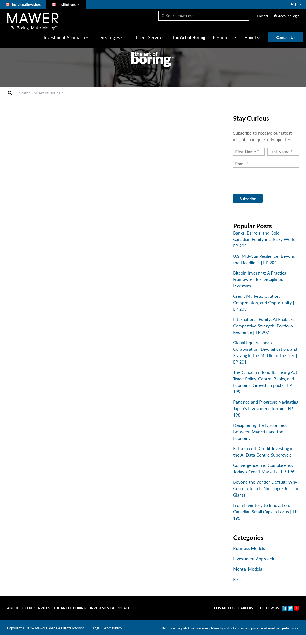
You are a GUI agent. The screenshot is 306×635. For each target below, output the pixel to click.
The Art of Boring (188, 37)
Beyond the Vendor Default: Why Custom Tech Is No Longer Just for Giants (266, 488)
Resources (223, 37)
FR (299, 4)
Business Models (249, 548)
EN (292, 4)
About (250, 37)
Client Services (150, 37)
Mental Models (247, 569)
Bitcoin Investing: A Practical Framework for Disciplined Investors (260, 279)
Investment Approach (64, 37)
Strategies (110, 37)
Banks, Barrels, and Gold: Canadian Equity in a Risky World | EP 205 (265, 239)
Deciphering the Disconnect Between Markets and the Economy (260, 432)
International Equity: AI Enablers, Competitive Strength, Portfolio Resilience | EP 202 (264, 326)
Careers (262, 16)
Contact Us (224, 608)
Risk (237, 579)
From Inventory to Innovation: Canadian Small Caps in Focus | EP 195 (265, 512)
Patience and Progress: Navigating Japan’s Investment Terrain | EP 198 (265, 408)
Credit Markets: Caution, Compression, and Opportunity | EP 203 (263, 302)
